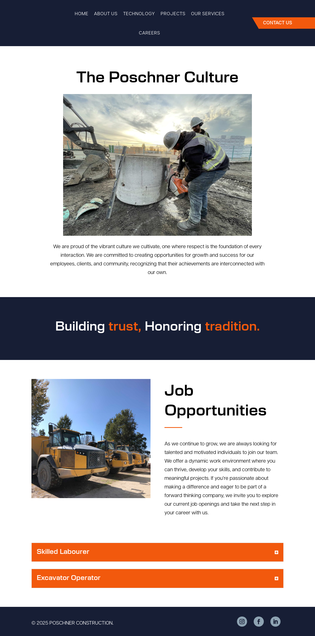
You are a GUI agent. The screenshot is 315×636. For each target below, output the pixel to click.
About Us (106, 14)
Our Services (208, 14)
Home (81, 14)
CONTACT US (279, 23)
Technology (139, 14)
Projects (173, 14)
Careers (149, 33)
